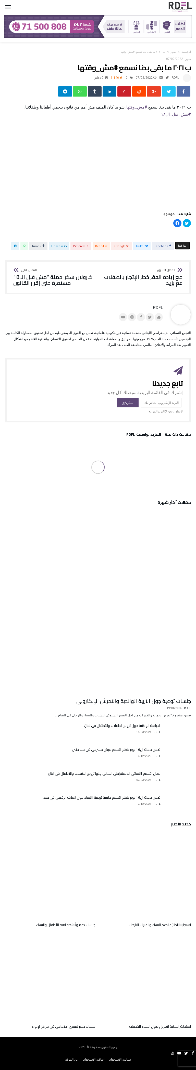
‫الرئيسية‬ (186, 52)
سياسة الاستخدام (120, 1060)
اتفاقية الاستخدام (93, 1060)
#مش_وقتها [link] (136, 107)
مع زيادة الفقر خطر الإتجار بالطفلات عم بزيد (142, 277)
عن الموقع (71, 1060)
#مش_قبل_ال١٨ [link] (176, 114)
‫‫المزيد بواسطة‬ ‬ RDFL (143, 435)
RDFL (175, 77)
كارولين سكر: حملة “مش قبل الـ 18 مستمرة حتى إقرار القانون (54, 277)
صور (173, 52)
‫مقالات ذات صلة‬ (178, 435)
